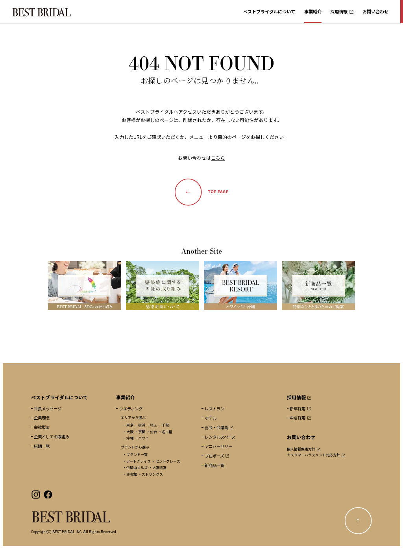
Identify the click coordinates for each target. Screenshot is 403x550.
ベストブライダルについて (269, 11)
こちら (218, 157)
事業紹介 (313, 11)
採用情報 (341, 11)
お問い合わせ (375, 11)
